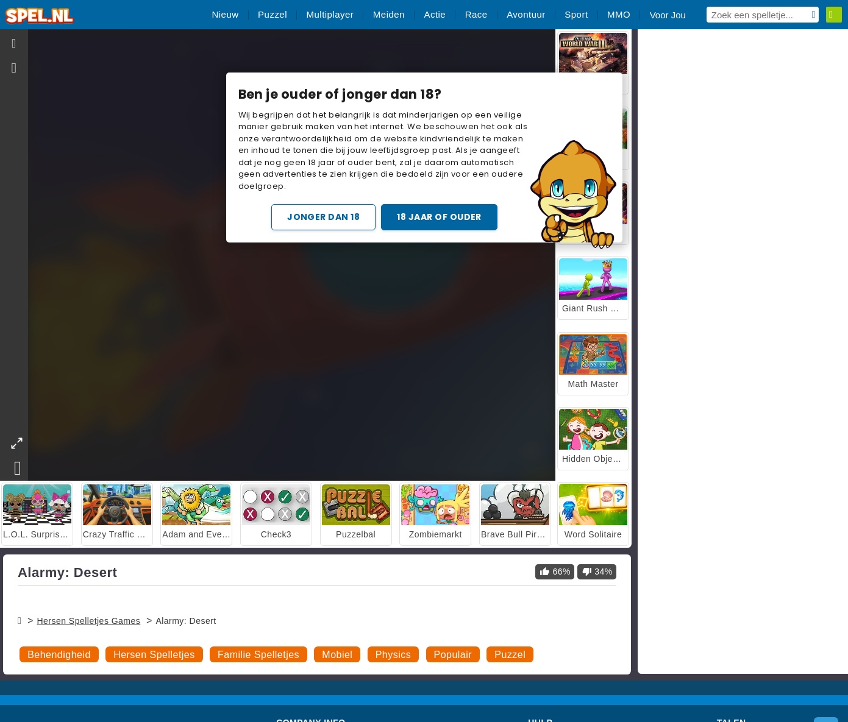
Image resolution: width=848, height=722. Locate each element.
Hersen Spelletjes (154, 654)
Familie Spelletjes (258, 654)
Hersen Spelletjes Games (88, 621)
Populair (453, 654)
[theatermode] (16, 443)
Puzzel (510, 654)
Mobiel (337, 654)
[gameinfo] (14, 68)
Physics (394, 654)
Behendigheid (59, 654)
